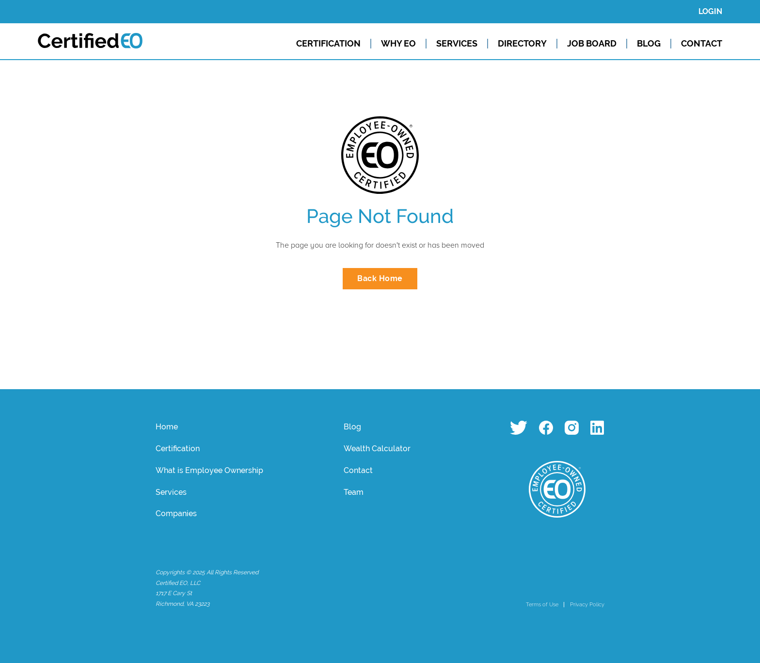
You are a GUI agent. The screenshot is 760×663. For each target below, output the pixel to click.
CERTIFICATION (328, 43)
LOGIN (710, 11)
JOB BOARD (592, 43)
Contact (358, 470)
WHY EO (398, 43)
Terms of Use (542, 604)
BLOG (649, 43)
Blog (352, 426)
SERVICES (456, 43)
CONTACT (701, 43)
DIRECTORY (522, 43)
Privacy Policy (587, 604)
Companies (176, 513)
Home (167, 426)
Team (354, 492)
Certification (178, 448)
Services (171, 492)
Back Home (380, 278)
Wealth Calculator (377, 448)
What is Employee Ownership (209, 470)
